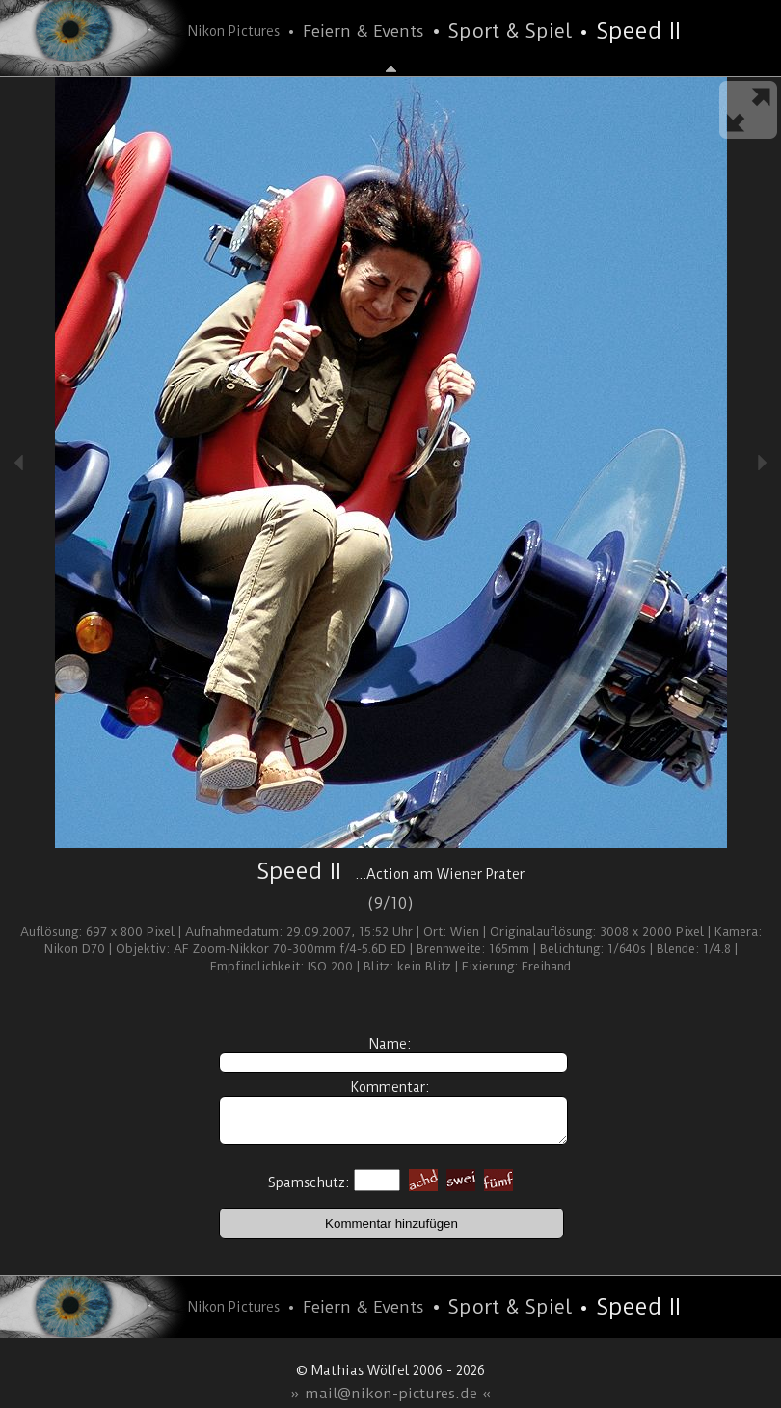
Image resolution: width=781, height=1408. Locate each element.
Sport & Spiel (510, 30)
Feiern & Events (363, 30)
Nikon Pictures (234, 31)
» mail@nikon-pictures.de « (391, 1393)
